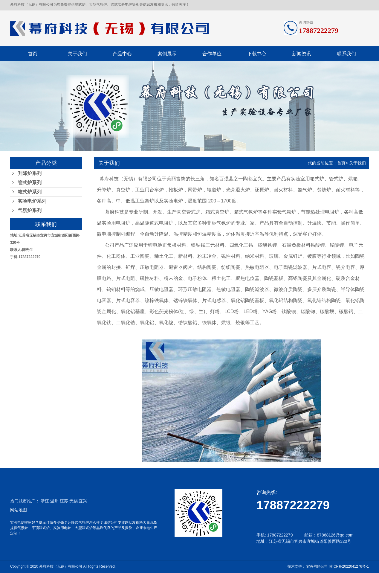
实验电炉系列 (32, 201)
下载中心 (256, 53)
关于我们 (77, 53)
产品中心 (122, 53)
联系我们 (346, 53)
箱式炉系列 (30, 191)
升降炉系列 (30, 173)
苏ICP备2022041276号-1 (349, 566)
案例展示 (167, 53)
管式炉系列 (30, 182)
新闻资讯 (301, 53)
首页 (32, 53)
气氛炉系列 (30, 210)
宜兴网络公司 (317, 566)
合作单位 (211, 53)
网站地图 (18, 510)
